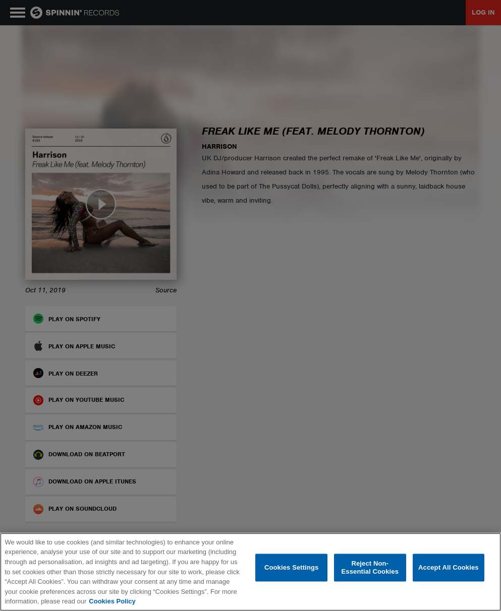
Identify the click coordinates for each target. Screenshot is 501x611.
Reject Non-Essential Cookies (370, 568)
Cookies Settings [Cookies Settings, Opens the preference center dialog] (291, 567)
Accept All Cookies (448, 567)
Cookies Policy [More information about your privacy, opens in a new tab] (112, 601)
